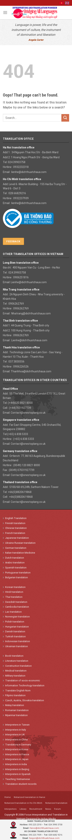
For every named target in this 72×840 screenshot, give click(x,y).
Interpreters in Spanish (18, 774)
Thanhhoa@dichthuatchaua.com (31, 371)
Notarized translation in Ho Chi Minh (23, 803)
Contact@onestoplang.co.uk (28, 412)
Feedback (13, 241)
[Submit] (65, 118)
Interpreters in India (16, 764)
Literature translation (16, 660)
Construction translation (18, 665)
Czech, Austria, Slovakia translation (24, 700)
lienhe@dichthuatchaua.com (28, 172)
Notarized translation (56, 803)
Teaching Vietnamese (17, 779)
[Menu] (5, 12)
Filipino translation (15, 695)
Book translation (14, 655)
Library (23, 809)
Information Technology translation (24, 685)
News (48, 809)
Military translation (15, 675)
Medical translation (15, 670)
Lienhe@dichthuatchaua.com (29, 282)
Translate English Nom (18, 690)
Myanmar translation (16, 715)
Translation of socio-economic (22, 680)
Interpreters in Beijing (17, 769)
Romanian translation (17, 710)
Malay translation (14, 705)
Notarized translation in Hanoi (29, 797)
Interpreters (10, 809)
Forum (57, 809)
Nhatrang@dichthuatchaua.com (31, 313)
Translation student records (20, 783)
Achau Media (48, 818)
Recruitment (35, 809)
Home (7, 797)
